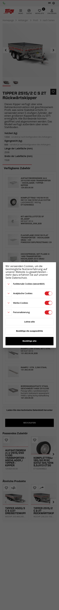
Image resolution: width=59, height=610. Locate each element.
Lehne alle (29, 322)
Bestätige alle (29, 341)
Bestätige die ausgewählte (29, 331)
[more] (9, 284)
